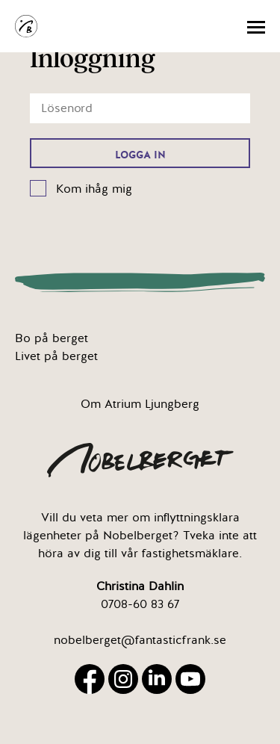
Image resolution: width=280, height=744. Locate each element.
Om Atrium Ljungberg (140, 404)
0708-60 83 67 (140, 604)
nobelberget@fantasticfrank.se (140, 640)
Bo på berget (51, 338)
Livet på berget (56, 356)
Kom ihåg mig (94, 189)
